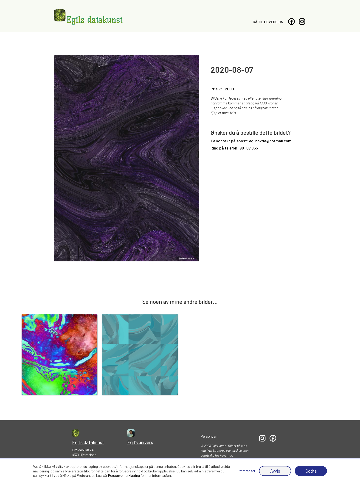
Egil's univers (140, 442)
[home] (88, 17)
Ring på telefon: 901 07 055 (234, 148)
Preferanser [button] (246, 471)
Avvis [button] (275, 471)
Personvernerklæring (124, 475)
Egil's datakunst (88, 442)
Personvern (209, 436)
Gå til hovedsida (268, 22)
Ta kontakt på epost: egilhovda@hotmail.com (251, 140)
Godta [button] (311, 471)
